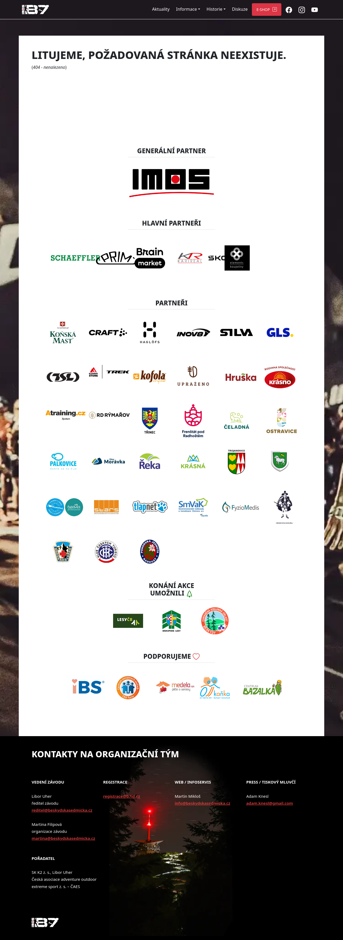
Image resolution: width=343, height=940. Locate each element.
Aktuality (161, 9)
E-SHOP (263, 9)
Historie (214, 9)
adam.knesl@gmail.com (269, 803)
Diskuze (240, 9)
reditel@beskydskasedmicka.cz (62, 810)
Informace (186, 9)
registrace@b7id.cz (121, 796)
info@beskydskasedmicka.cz (202, 803)
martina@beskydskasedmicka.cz (63, 838)
